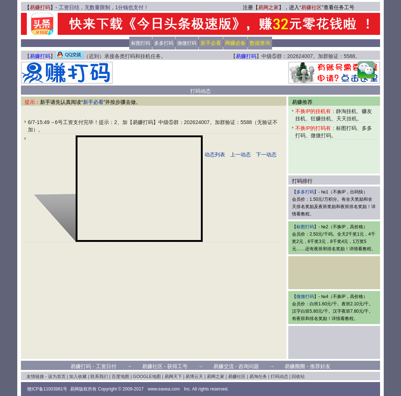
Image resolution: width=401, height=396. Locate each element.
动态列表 (215, 154)
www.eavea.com (164, 389)
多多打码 (163, 43)
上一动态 (240, 154)
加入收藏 (78, 376)
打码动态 (279, 376)
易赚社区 (311, 7)
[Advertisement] (200, 73)
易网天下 (173, 376)
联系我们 (99, 376)
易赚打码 (40, 7)
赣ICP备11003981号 (47, 389)
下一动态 (266, 154)
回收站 (298, 376)
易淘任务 (258, 376)
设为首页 (57, 376)
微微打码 (186, 43)
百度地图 (120, 376)
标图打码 (140, 43)
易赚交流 (223, 366)
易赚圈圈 (295, 366)
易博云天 (194, 376)
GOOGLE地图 (147, 376)
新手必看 (93, 102)
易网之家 (268, 7)
